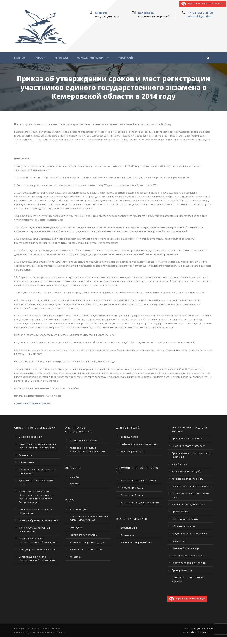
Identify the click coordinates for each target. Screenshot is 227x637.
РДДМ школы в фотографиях (86, 549)
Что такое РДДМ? (80, 509)
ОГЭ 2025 (75, 484)
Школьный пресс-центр (185, 548)
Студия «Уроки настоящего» (188, 555)
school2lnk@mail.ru (199, 16)
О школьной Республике (84, 440)
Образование (27, 462)
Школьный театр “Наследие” (188, 445)
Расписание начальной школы (138, 480)
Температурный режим (185, 518)
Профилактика (180, 511)
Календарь (146, 12)
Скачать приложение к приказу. (32, 403)
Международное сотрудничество (38, 549)
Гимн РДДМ (76, 527)
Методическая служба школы (188, 504)
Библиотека (178, 540)
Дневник (101, 12)
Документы (25, 455)
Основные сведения (30, 436)
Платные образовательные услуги (38, 520)
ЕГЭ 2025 (74, 476)
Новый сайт (125, 58)
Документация (129, 527)
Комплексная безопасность (187, 478)
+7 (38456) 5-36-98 (200, 12)
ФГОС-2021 (61, 58)
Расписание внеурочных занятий (140, 502)
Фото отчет (127, 535)
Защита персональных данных (189, 533)
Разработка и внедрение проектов (192, 486)
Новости (40, 58)
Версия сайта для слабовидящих (203, 3)
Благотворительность (133, 451)
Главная (20, 58)
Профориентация (182, 570)
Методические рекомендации (87, 542)
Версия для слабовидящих (187, 598)
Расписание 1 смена (132, 487)
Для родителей (129, 436)
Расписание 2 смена (132, 495)
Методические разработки (136, 542)
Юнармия (75, 556)
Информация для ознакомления (139, 444)
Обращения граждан (91, 58)
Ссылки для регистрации (84, 534)
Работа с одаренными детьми (189, 562)
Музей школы (179, 464)
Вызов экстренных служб (186, 471)
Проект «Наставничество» (187, 438)
